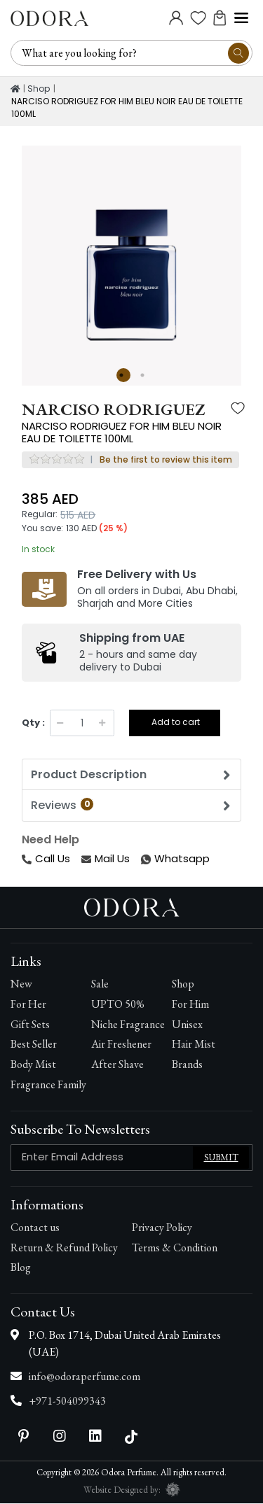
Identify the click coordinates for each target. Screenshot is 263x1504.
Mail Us (105, 859)
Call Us (46, 859)
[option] (131, 255)
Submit (221, 1158)
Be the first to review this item (166, 460)
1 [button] (123, 375)
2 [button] (144, 375)
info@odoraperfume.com (84, 1377)
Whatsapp (142, 859)
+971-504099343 (67, 1401)
